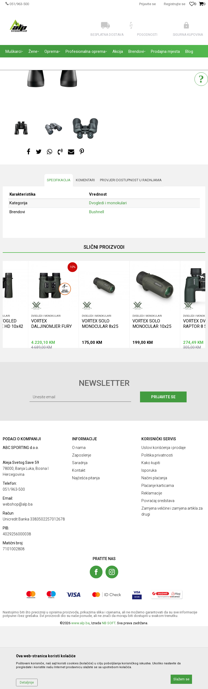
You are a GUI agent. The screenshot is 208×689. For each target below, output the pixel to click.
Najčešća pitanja (86, 541)
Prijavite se (163, 460)
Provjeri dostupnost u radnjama (131, 243)
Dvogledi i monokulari (127, 105)
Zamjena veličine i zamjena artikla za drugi (172, 574)
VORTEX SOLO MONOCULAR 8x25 (100, 386)
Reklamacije (151, 556)
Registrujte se (174, 4)
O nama (79, 510)
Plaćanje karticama (157, 548)
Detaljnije (27, 682)
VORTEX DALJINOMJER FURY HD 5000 (51, 386)
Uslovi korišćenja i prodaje (163, 510)
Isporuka (149, 533)
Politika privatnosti (157, 518)
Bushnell (96, 274)
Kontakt (78, 533)
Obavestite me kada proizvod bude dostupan (148, 125)
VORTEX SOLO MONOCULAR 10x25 (151, 386)
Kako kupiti (150, 525)
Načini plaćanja (154, 541)
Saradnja (79, 525)
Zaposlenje (81, 518)
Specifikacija (58, 243)
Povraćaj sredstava (157, 563)
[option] (53, 127)
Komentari (85, 243)
